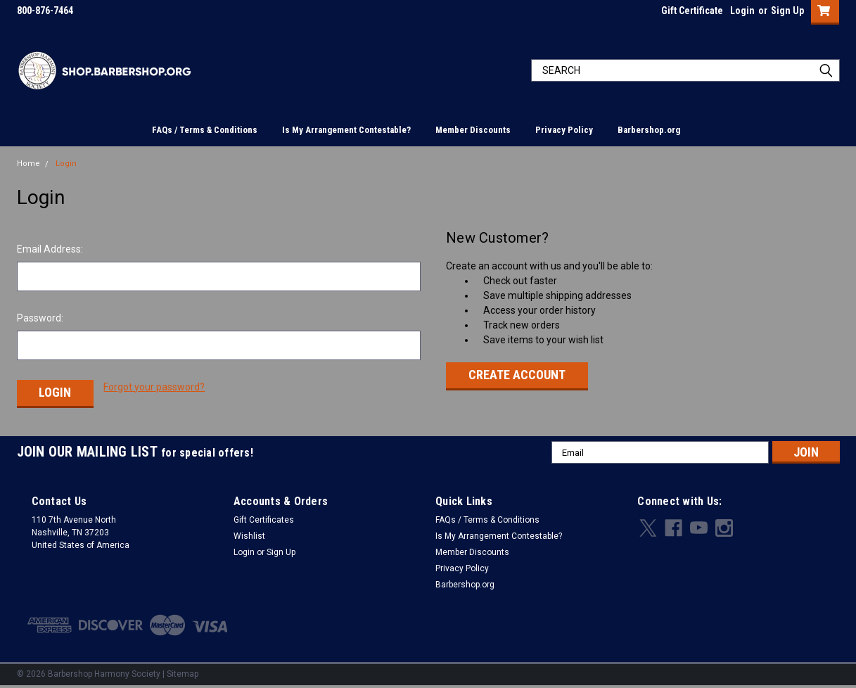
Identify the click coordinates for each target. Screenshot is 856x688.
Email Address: (50, 249)
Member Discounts (473, 130)
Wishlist (249, 536)
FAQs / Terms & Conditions (204, 130)
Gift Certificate (692, 10)
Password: (40, 318)
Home (28, 163)
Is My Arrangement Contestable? (346, 130)
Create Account (517, 374)
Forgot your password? (154, 387)
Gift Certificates (264, 520)
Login (742, 10)
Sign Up (787, 10)
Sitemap (182, 674)
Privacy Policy (564, 130)
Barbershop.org (649, 130)
